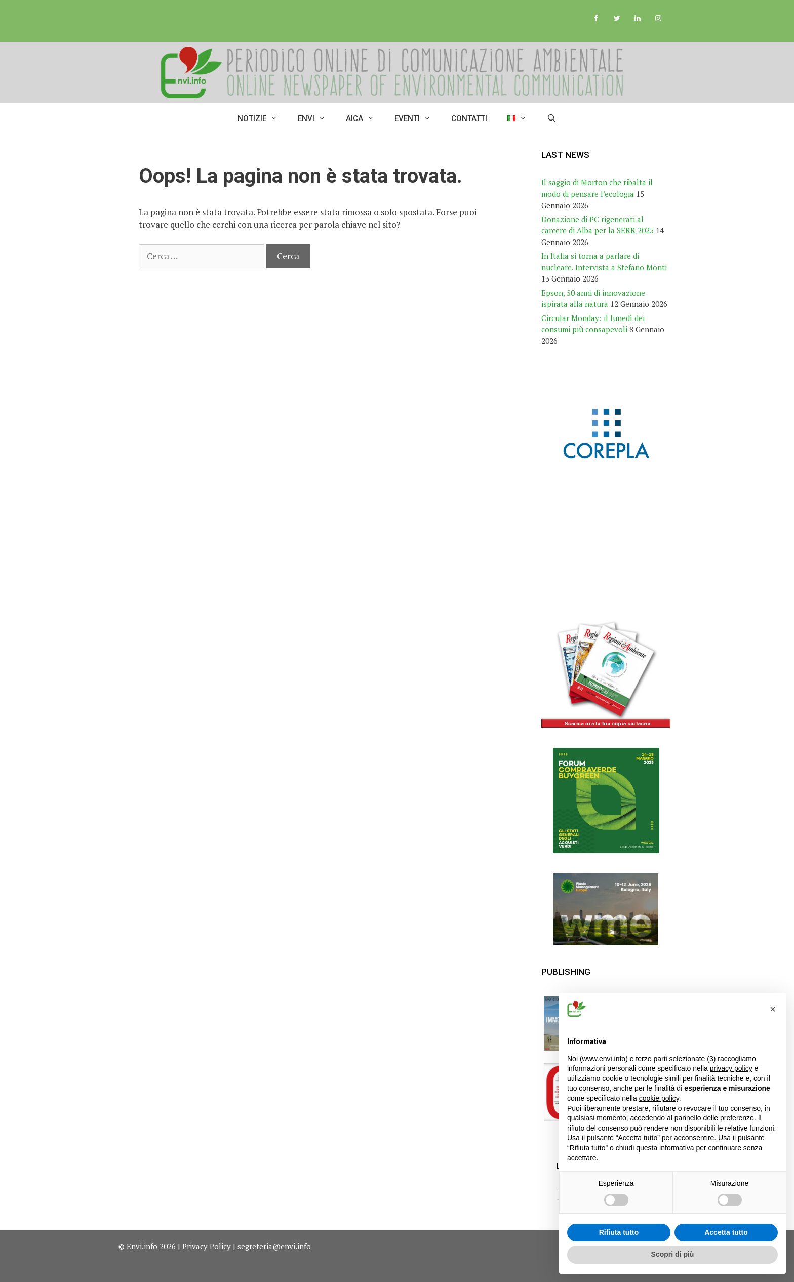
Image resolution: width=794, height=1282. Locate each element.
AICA (365, 118)
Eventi (417, 118)
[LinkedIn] (637, 18)
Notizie (262, 118)
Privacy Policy (206, 1246)
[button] (773, 1009)
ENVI (317, 118)
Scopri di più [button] (672, 1254)
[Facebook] (596, 18)
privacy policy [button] (731, 1068)
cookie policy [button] (659, 1098)
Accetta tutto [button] (726, 1232)
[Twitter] (617, 18)
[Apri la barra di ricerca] (552, 118)
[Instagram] (658, 18)
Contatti (469, 118)
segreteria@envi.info (274, 1246)
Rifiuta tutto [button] (619, 1232)
